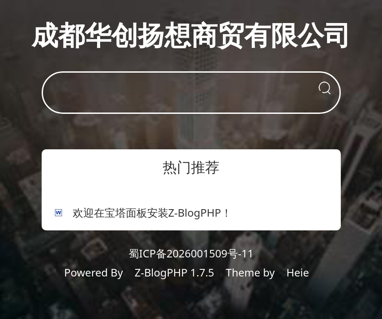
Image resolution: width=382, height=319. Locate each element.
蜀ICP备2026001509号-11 (191, 253)
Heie (297, 272)
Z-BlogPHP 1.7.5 (174, 272)
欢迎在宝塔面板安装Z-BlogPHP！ (152, 212)
